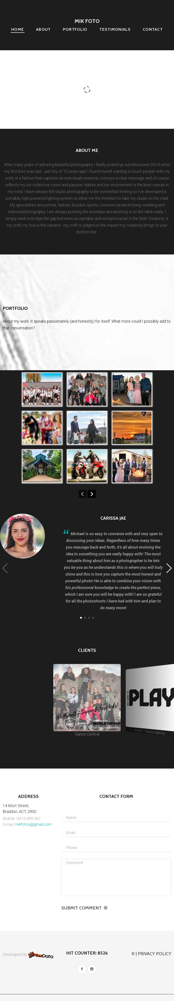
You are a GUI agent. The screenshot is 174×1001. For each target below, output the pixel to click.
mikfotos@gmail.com (33, 824)
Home (17, 29)
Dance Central (87, 700)
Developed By (28, 954)
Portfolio (75, 29)
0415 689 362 (28, 818)
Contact (153, 29)
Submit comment (81, 908)
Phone (71, 847)
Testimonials (115, 29)
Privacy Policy (154, 953)
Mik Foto (87, 21)
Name (71, 817)
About (43, 29)
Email (70, 832)
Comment (74, 862)
